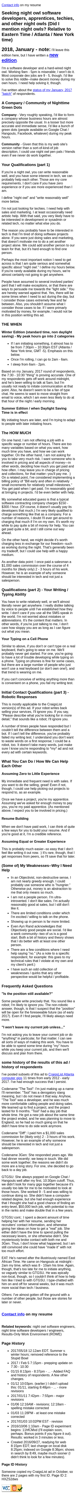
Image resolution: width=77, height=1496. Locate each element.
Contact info (10, 5)
